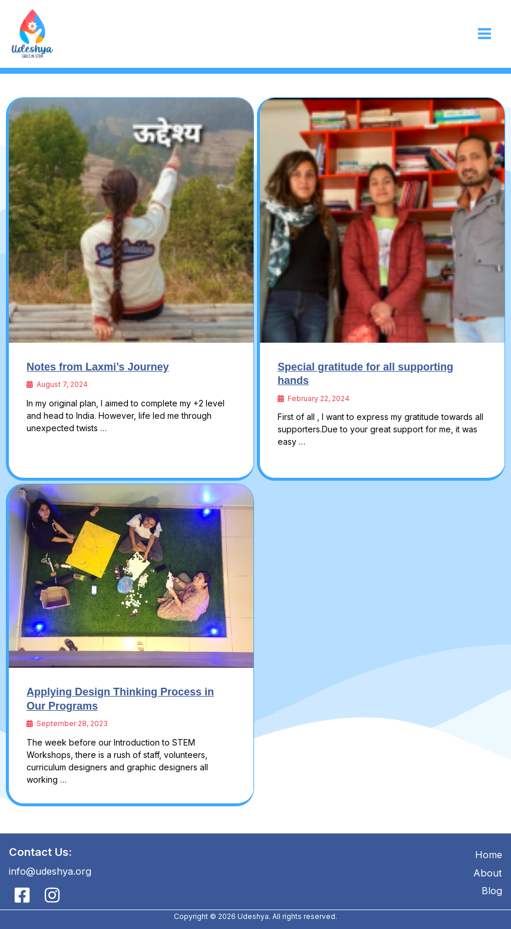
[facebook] (24, 895)
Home (488, 855)
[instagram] (53, 895)
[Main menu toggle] (484, 34)
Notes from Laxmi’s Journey (98, 367)
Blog (492, 891)
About (487, 873)
